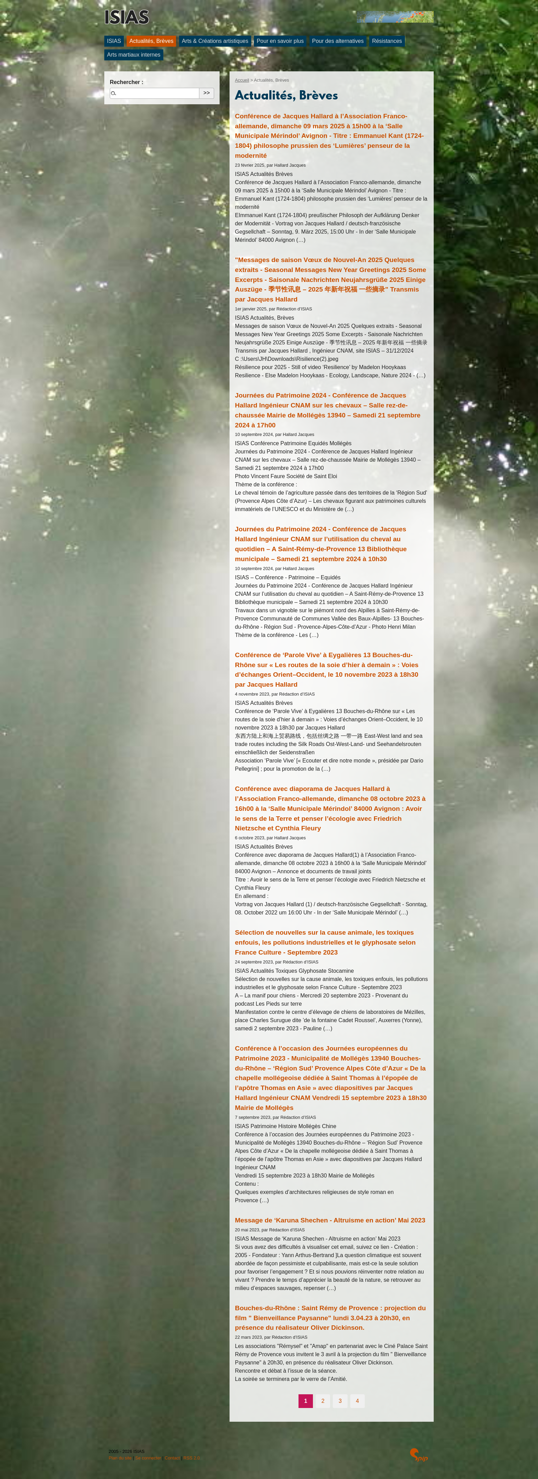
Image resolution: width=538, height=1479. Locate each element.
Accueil (242, 80)
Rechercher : (126, 82)
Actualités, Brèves (151, 41)
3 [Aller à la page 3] (340, 1401)
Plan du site (120, 1457)
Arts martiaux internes (134, 55)
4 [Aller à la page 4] (357, 1401)
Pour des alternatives (338, 41)
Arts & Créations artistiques (215, 41)
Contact (172, 1457)
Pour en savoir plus (280, 41)
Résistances (387, 41)
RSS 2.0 (192, 1457)
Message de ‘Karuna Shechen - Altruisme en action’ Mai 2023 (330, 1220)
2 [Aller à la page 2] (323, 1401)
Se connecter (148, 1457)
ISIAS (126, 19)
